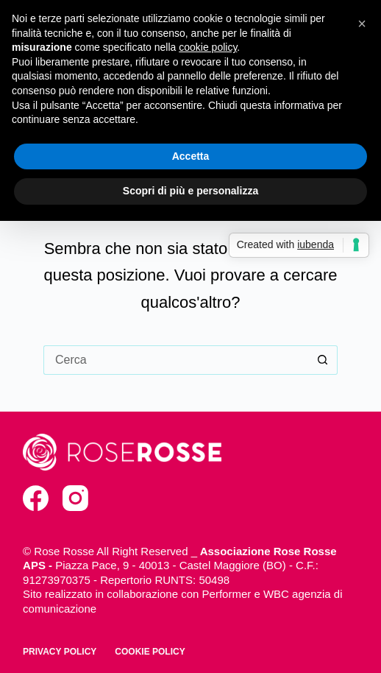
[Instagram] (75, 498)
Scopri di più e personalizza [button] (190, 191)
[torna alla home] (122, 452)
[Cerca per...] (175, 360)
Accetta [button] (191, 156)
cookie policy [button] (208, 47)
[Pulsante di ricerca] (323, 360)
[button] (362, 23)
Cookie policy (150, 651)
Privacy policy (59, 651)
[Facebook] (36, 498)
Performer (227, 594)
